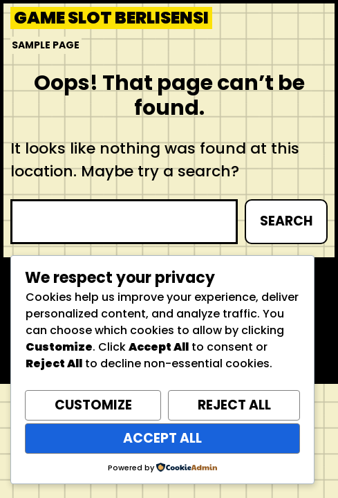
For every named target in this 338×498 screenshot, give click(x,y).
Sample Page (45, 45)
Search (286, 221)
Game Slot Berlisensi (111, 18)
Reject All (234, 405)
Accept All (162, 438)
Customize (93, 405)
